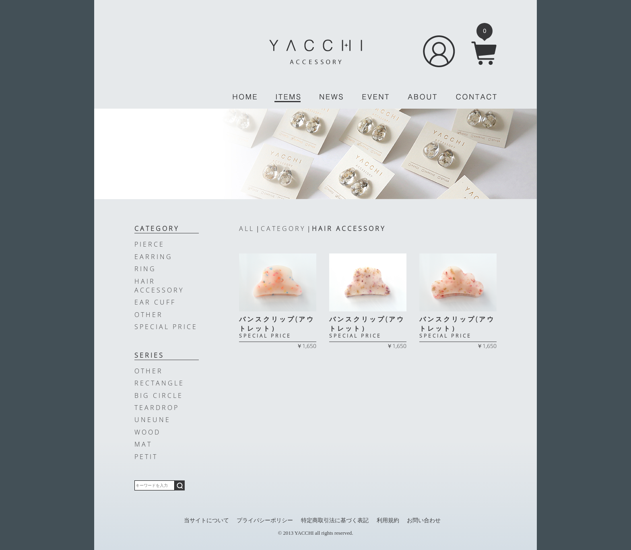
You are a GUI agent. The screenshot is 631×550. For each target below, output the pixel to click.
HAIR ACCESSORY (349, 228)
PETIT (146, 456)
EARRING (153, 256)
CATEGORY (283, 228)
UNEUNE (152, 419)
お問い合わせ (424, 520)
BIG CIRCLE (158, 395)
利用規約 (388, 520)
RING (145, 268)
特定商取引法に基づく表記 (335, 520)
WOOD (147, 432)
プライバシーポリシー (265, 520)
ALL (246, 228)
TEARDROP (156, 407)
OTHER (148, 314)
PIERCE (149, 244)
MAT (143, 444)
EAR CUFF (155, 302)
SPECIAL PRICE (166, 326)
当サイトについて (206, 520)
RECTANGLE (159, 383)
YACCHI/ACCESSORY (315, 51)
